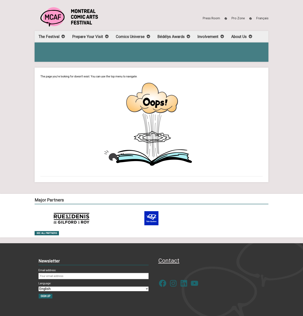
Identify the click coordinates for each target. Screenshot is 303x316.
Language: (44, 283)
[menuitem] (262, 18)
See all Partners (47, 233)
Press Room (211, 18)
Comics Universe (130, 36)
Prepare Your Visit (87, 36)
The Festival (48, 36)
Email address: (47, 270)
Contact (168, 260)
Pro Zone (238, 18)
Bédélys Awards (171, 36)
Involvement (207, 36)
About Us (239, 36)
